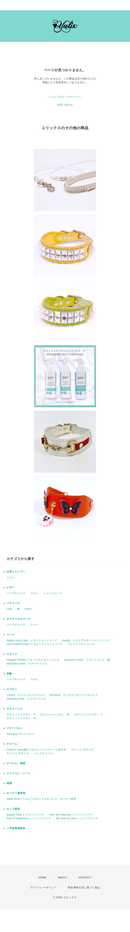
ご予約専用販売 (16, 828)
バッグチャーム (43, 753)
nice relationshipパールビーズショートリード (35, 644)
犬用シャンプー (16, 571)
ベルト (34, 593)
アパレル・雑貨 (16, 763)
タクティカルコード (19, 618)
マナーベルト (15, 728)
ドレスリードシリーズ (81, 644)
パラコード (13, 603)
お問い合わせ (65, 104)
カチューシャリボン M (54, 714)
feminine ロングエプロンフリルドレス (74, 695)
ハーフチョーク (16, 593)
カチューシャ (15, 708)
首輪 (9, 673)
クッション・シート (19, 773)
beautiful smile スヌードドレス (27, 663)
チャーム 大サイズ (82, 749)
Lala (9, 608)
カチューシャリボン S (21, 714)
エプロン (12, 689)
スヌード (12, 654)
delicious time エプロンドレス (26, 698)
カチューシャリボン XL (22, 718)
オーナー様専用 (16, 793)
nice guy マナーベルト (20, 733)
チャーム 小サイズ (18, 753)
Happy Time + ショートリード (25, 814)
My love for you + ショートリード (77, 818)
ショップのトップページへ (65, 96)
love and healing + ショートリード (71, 814)
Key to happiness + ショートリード (29, 818)
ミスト (11, 577)
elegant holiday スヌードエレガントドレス (33, 659)
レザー (11, 587)
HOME (42, 877)
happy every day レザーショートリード (32, 640)
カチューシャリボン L (88, 714)
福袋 (9, 783)
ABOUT (62, 877)
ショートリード (53, 593)
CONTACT (85, 877)
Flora (28, 608)
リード (34, 624)
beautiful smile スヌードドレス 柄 (87, 659)
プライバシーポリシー (43, 887)
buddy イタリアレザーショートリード (86, 640)
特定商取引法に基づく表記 (84, 887)
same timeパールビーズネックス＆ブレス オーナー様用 (41, 798)
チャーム (12, 743)
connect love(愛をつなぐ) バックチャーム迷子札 (36, 749)
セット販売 (13, 808)
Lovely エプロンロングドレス (26, 695)
